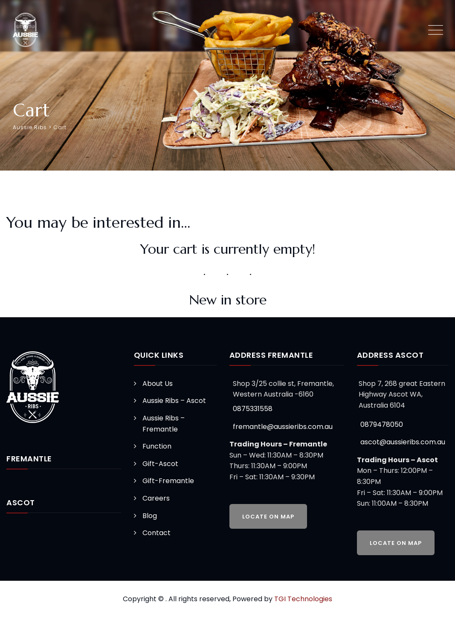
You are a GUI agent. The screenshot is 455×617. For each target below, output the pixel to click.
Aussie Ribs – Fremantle (163, 423)
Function (156, 446)
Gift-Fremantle (168, 481)
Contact (156, 533)
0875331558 (252, 409)
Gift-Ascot (160, 464)
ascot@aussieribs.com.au (402, 442)
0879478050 (381, 424)
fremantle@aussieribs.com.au (283, 427)
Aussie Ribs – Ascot (174, 401)
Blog (149, 516)
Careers (156, 498)
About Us (157, 383)
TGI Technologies (303, 599)
